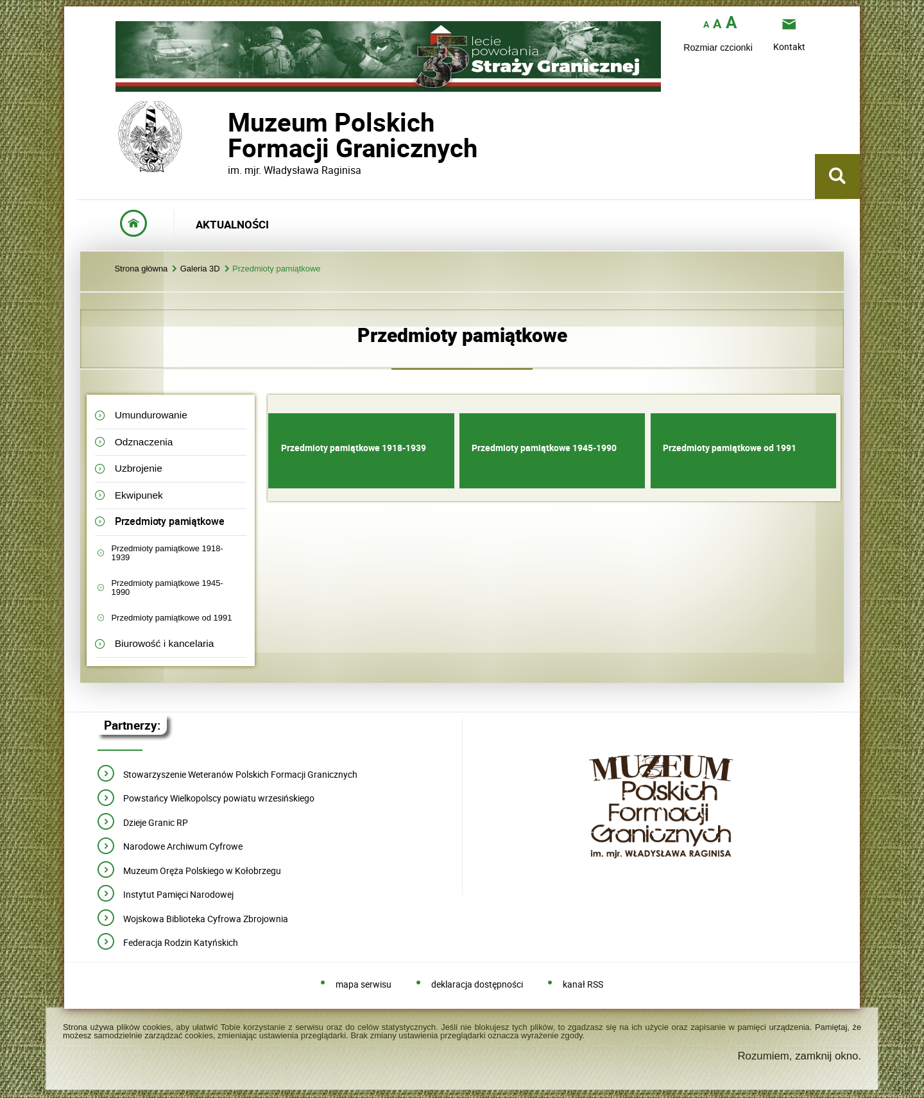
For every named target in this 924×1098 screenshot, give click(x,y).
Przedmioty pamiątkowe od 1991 (171, 617)
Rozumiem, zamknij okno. (799, 1056)
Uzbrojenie (138, 468)
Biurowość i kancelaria (164, 643)
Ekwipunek (139, 495)
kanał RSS (583, 984)
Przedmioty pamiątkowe (276, 269)
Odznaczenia (144, 441)
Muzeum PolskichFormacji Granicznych (228, 135)
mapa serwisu (363, 984)
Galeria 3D (200, 269)
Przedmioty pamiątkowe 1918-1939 (167, 553)
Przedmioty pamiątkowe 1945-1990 (167, 587)
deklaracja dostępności (477, 984)
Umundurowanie (151, 414)
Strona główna (140, 269)
